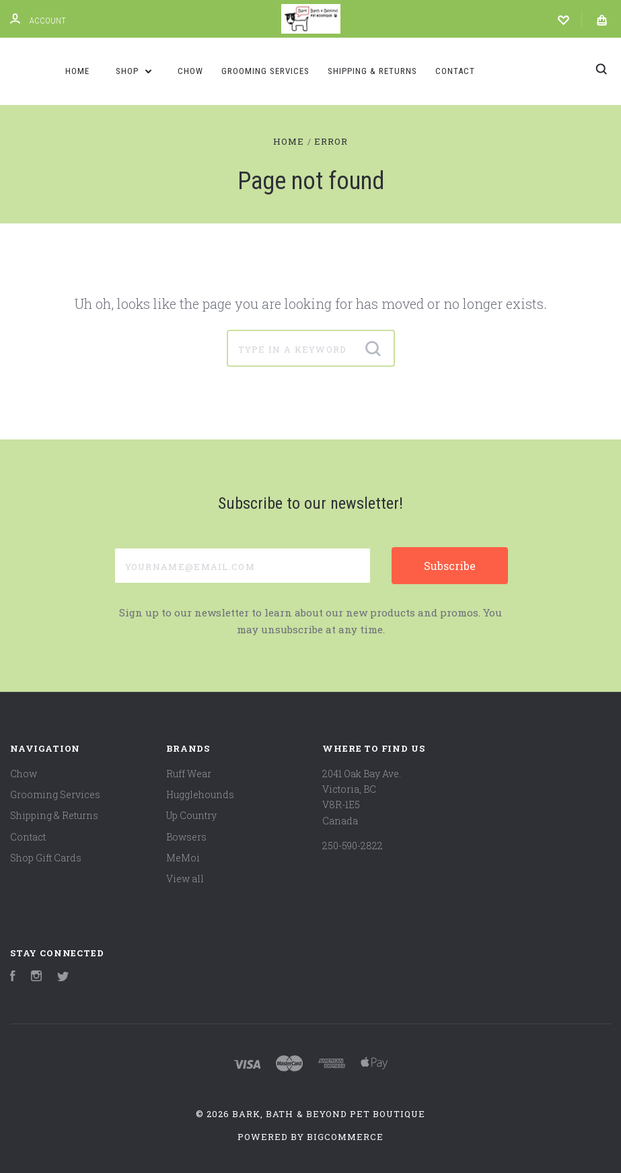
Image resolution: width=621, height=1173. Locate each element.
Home (77, 71)
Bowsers (186, 836)
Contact (455, 71)
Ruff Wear (188, 773)
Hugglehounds (200, 794)
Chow (190, 71)
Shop (134, 71)
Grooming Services (265, 71)
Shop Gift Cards (45, 857)
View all (185, 878)
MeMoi (183, 857)
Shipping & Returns (372, 71)
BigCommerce (345, 1137)
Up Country (191, 815)
